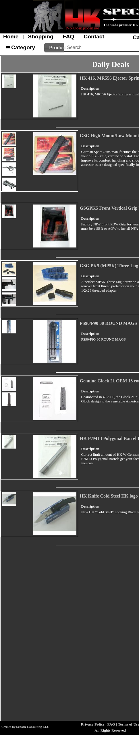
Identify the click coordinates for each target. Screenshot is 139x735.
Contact (94, 37)
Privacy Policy (93, 724)
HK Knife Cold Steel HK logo (109, 496)
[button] (54, 47)
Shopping (40, 37)
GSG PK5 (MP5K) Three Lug (109, 265)
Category (23, 47)
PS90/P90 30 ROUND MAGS (108, 323)
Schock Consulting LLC (32, 726)
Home (10, 37)
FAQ (68, 37)
